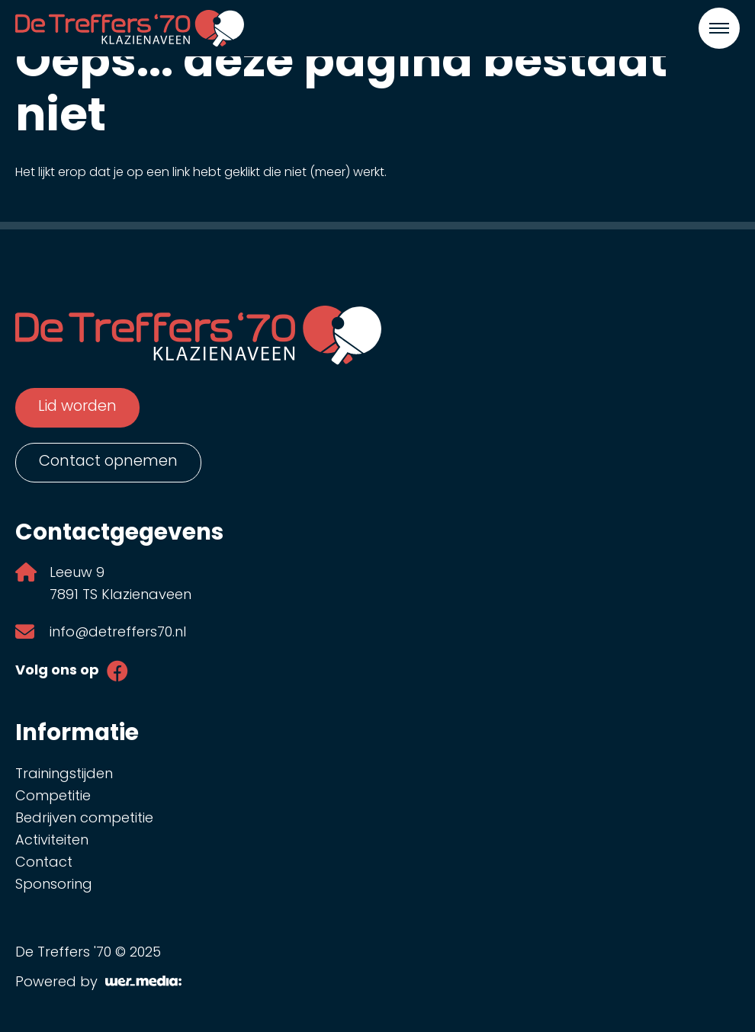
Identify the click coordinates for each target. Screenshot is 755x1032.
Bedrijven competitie (84, 819)
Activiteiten (51, 841)
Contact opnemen (108, 462)
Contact (43, 863)
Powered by (98, 983)
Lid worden (77, 407)
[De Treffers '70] (129, 28)
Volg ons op (57, 671)
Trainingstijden (64, 775)
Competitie (53, 797)
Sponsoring (53, 885)
